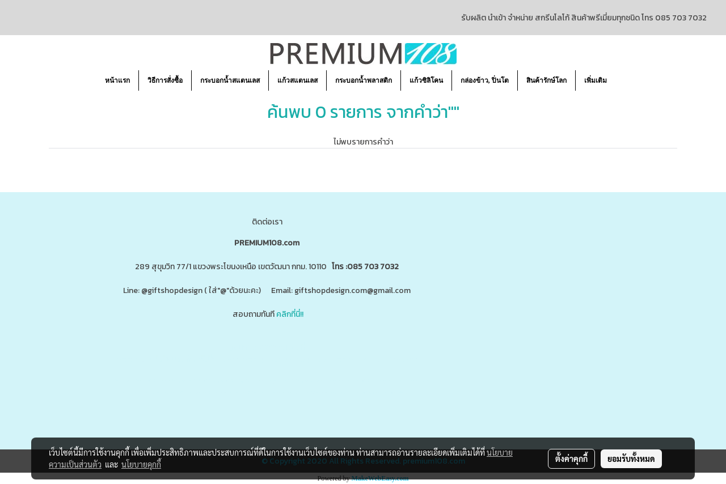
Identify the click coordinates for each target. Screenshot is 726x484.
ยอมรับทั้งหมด (631, 458)
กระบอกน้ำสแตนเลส (230, 80)
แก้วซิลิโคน (426, 80)
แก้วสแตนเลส (297, 80)
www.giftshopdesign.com (289, 359)
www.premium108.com (377, 359)
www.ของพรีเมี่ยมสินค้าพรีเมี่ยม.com (177, 359)
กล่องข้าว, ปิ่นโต (485, 80)
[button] (625, 80)
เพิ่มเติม (595, 80)
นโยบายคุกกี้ (141, 464)
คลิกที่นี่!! (289, 314)
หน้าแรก (117, 80)
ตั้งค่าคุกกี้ (571, 458)
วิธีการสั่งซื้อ (165, 80)
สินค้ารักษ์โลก (546, 80)
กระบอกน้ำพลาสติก (363, 80)
